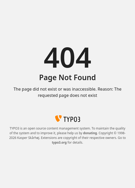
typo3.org (59, 142)
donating (90, 133)
